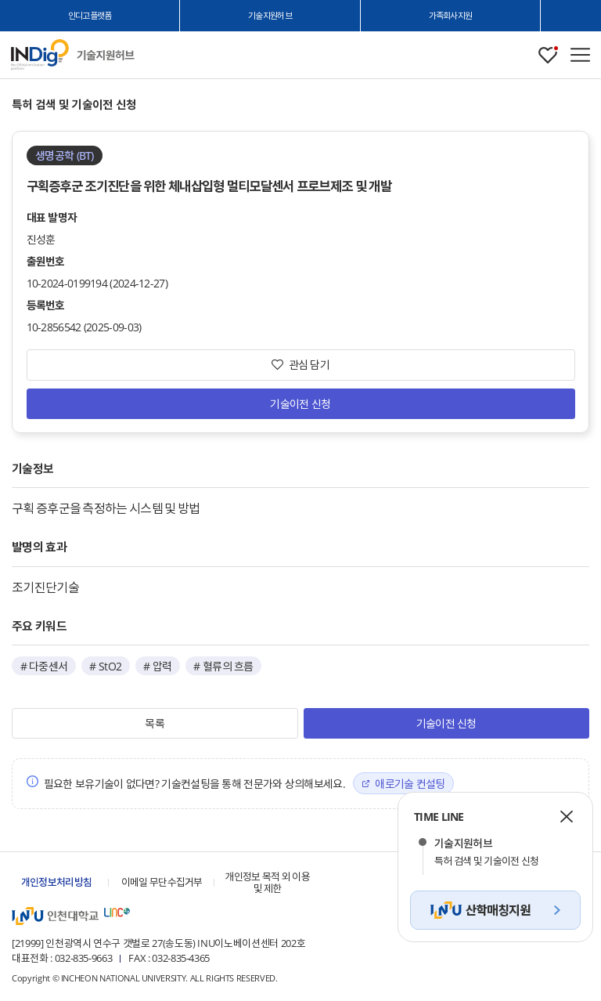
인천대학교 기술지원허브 (106, 55)
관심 (547, 55)
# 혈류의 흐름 (223, 666)
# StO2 (105, 666)
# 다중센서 (44, 666)
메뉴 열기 (580, 55)
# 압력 (157, 666)
